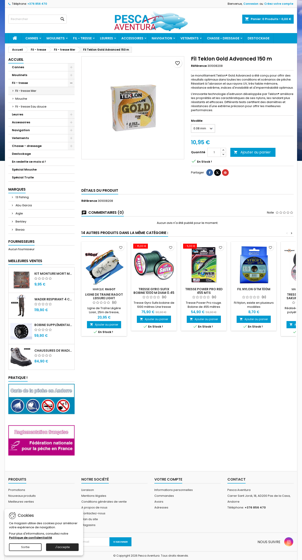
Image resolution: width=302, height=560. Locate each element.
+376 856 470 (37, 4)
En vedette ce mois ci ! (29, 162)
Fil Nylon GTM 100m (253, 289)
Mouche (21, 99)
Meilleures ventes (21, 501)
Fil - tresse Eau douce (31, 106)
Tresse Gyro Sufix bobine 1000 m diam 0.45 (153, 291)
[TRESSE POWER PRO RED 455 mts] (203, 247)
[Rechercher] (37, 19)
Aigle (19, 213)
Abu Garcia (23, 205)
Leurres (106, 38)
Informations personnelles (173, 490)
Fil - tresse (82, 38)
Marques (17, 189)
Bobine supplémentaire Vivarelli (53, 325)
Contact (236, 479)
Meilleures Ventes (25, 260)
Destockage (258, 38)
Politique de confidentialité (30, 537)
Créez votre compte (278, 4)
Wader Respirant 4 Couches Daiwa (53, 299)
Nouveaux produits (22, 496)
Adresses (161, 507)
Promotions (16, 490)
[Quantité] (214, 152)
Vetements (189, 38)
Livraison (87, 490)
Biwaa (19, 229)
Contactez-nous (93, 513)
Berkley (20, 221)
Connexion (250, 4)
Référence (199, 66)
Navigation (162, 38)
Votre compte (168, 479)
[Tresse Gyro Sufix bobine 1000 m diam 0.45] (154, 247)
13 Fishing (22, 197)
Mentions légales (93, 496)
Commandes (164, 496)
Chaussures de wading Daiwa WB (53, 350)
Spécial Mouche (24, 169)
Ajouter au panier (252, 152)
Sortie (25, 547)
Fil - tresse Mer (25, 91)
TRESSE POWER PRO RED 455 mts (204, 291)
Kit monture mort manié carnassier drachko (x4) (53, 273)
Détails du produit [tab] (99, 190)
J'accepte (62, 547)
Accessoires (132, 38)
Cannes (31, 38)
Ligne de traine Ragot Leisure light (104, 296)
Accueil (16, 59)
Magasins (88, 525)
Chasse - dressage (223, 38)
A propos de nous (94, 507)
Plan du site (89, 519)
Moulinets (56, 38)
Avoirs (158, 501)
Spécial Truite (23, 177)
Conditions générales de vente (104, 501)
